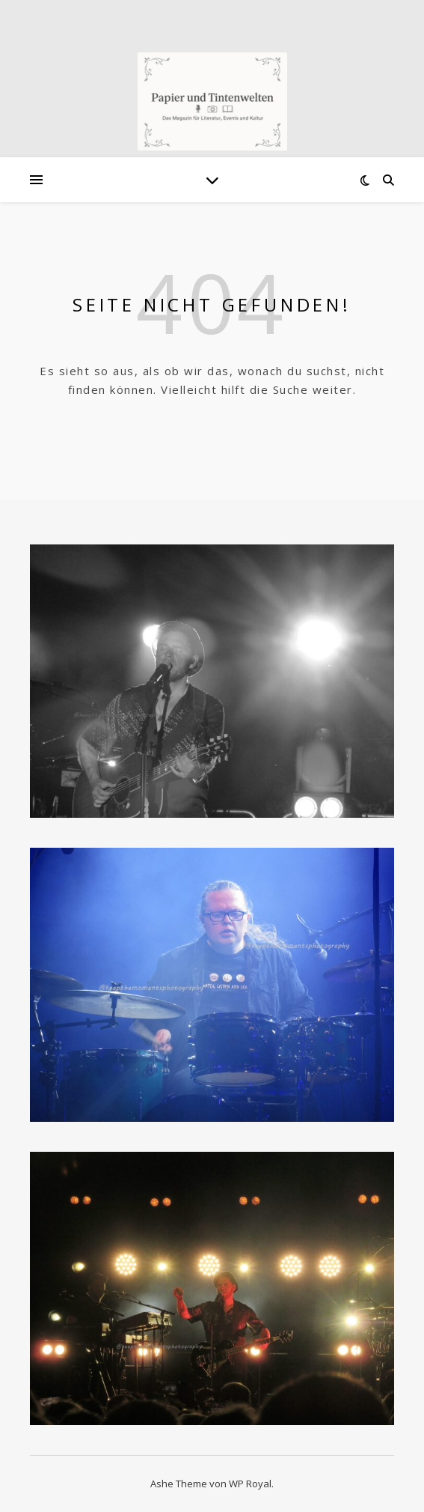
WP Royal (250, 1483)
